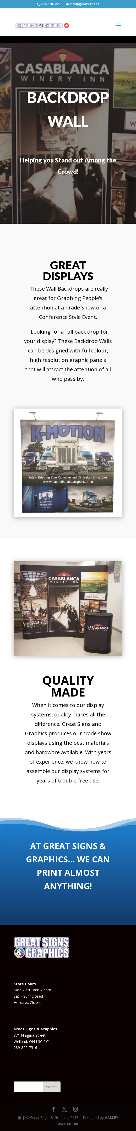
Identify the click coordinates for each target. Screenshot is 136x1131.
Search (52, 1086)
